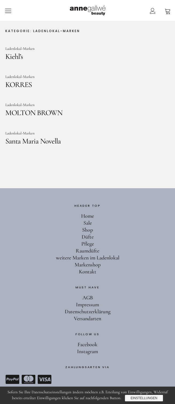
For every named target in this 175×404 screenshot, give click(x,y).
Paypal (12, 379)
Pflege (87, 244)
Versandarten (87, 318)
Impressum (87, 304)
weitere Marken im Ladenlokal (87, 258)
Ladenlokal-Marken (20, 48)
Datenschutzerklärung (88, 311)
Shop (87, 230)
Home (87, 216)
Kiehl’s (14, 56)
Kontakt (87, 272)
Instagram (87, 351)
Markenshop (88, 265)
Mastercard (28, 379)
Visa (44, 379)
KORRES (18, 84)
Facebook (87, 344)
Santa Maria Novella (33, 141)
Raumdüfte (87, 251)
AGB (87, 297)
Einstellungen (144, 398)
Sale (87, 223)
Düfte (88, 237)
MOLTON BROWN (33, 112)
